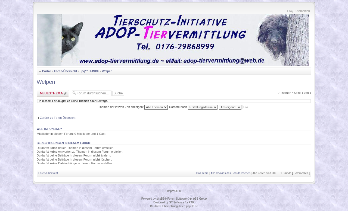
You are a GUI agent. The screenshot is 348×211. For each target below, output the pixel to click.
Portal (46, 71)
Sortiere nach (193, 106)
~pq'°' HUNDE (89, 71)
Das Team (202, 173)
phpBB (160, 198)
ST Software (176, 202)
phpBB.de (192, 206)
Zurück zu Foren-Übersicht (57, 117)
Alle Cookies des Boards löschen (230, 173)
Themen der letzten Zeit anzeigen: (133, 106)
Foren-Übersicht (65, 71)
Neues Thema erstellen (53, 93)
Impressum (174, 191)
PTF (191, 202)
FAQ (290, 10)
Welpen (107, 71)
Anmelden (303, 10)
